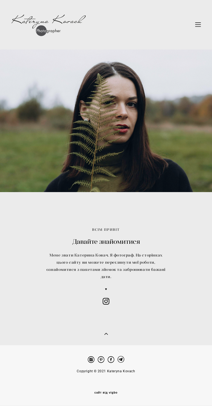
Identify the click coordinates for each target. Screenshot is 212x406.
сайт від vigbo (106, 386)
